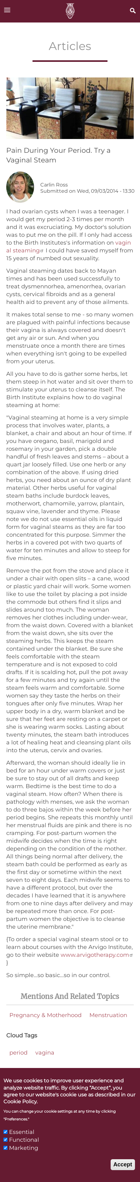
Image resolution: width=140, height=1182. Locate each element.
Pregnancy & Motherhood (45, 1015)
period (18, 1052)
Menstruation (108, 1015)
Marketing (23, 1157)
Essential (21, 1141)
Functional (24, 1149)
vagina (44, 1052)
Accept (122, 1174)
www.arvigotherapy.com (97, 954)
